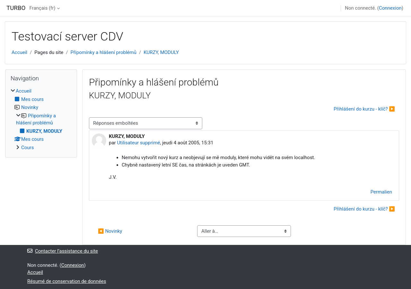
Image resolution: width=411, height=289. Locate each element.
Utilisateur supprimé (138, 143)
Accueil (19, 52)
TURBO (15, 8)
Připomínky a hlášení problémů (103, 52)
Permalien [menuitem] (381, 192)
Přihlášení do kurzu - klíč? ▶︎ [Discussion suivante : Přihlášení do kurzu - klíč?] (364, 109)
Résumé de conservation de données (66, 281)
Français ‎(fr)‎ (42, 8)
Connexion (390, 8)
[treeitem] (41, 119)
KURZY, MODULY (161, 52)
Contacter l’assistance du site (62, 251)
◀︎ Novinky (110, 231)
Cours (27, 147)
